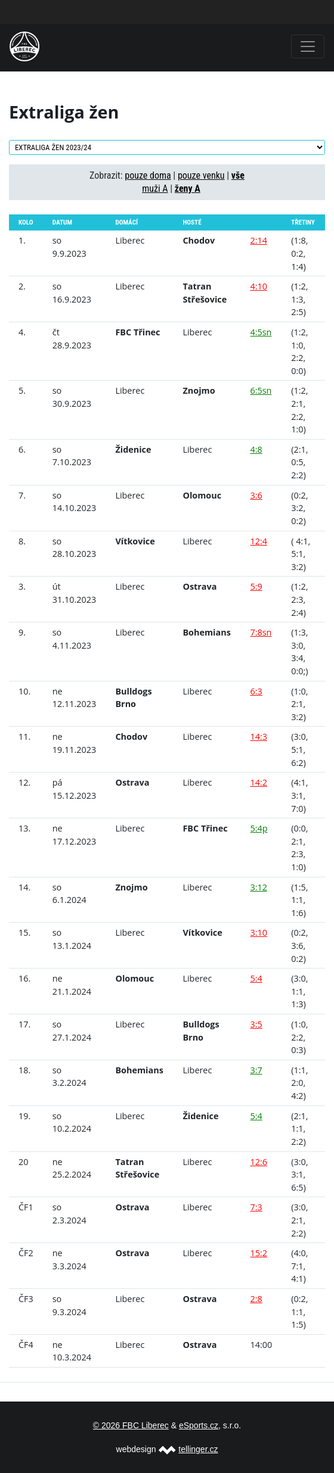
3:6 (256, 495)
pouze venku (201, 175)
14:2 (258, 782)
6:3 (256, 691)
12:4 (258, 541)
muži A (155, 188)
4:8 (256, 449)
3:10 (258, 932)
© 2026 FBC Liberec (131, 1425)
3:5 (256, 1024)
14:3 (258, 736)
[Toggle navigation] (307, 46)
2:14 (258, 240)
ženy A (187, 188)
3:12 (258, 887)
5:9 (256, 586)
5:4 (256, 978)
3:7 (256, 1070)
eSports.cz (198, 1425)
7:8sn (260, 632)
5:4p (258, 828)
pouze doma (148, 175)
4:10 (258, 286)
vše (238, 175)
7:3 (256, 1207)
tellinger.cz (198, 1449)
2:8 (256, 1298)
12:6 (258, 1161)
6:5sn (260, 390)
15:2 (258, 1253)
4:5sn (260, 332)
